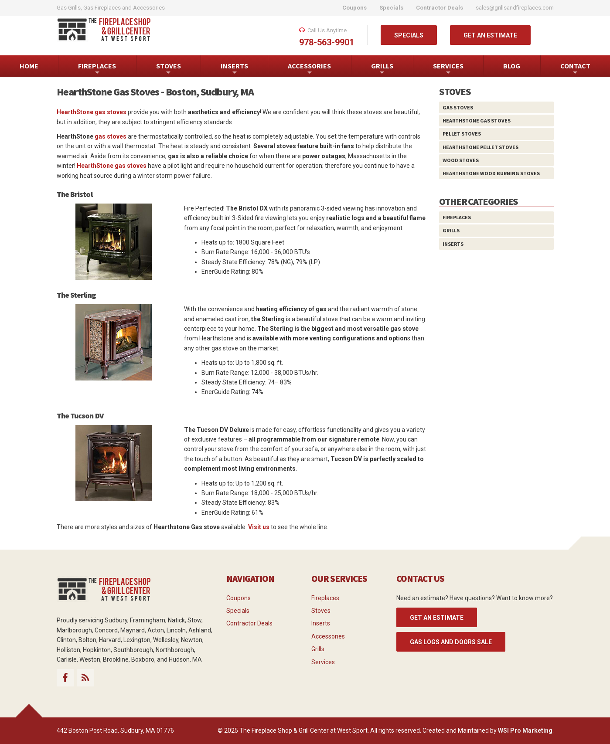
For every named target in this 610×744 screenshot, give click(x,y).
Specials (237, 610)
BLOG (511, 65)
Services (323, 662)
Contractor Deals (249, 623)
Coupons (238, 598)
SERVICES (448, 69)
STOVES (168, 69)
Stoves (321, 610)
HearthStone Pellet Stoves (480, 147)
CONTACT (575, 69)
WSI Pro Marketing (525, 730)
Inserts (453, 244)
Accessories (328, 636)
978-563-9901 (326, 42)
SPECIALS (408, 35)
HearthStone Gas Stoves (477, 120)
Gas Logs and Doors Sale (451, 642)
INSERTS (234, 69)
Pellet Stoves (462, 133)
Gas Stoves (458, 107)
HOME (29, 65)
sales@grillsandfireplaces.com (515, 7)
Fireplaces (457, 217)
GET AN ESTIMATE (490, 35)
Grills (451, 230)
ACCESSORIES (309, 69)
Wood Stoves (461, 160)
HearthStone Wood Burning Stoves (491, 173)
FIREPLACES (97, 69)
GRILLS (382, 69)
